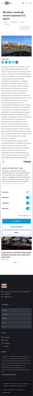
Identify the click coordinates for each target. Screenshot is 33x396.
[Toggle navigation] (2, 3)
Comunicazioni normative (8, 374)
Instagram (5, 343)
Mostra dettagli (23, 215)
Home (5, 22)
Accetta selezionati (16, 227)
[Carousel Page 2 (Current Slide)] (15, 262)
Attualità (7, 24)
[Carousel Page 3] (17, 262)
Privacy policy (19, 389)
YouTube (5, 346)
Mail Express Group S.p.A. (19, 386)
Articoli (22, 22)
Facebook (5, 337)
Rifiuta (16, 232)
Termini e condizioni (8, 389)
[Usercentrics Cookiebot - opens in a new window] (23, 162)
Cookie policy (6, 392)
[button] (27, 3)
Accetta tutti (16, 221)
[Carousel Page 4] (19, 262)
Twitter (4, 340)
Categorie (14, 22)
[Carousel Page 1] (13, 262)
